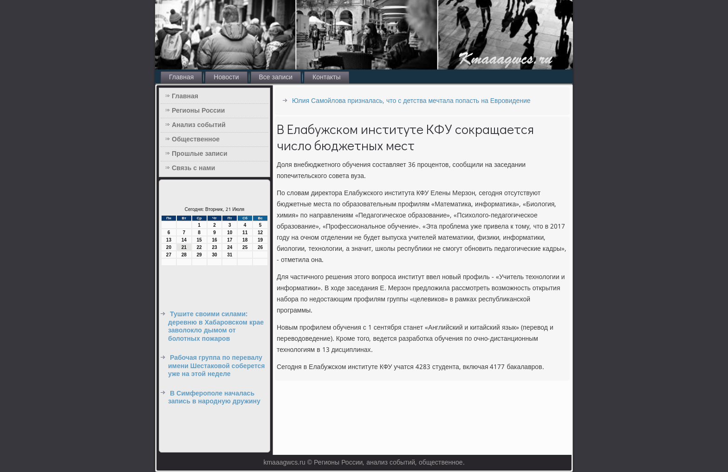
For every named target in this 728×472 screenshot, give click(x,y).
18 (244, 239)
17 (229, 239)
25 (244, 247)
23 (214, 247)
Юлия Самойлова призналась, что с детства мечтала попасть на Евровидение (411, 101)
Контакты (326, 77)
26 (260, 247)
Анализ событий (199, 125)
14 (184, 239)
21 (184, 247)
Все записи (276, 77)
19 (260, 239)
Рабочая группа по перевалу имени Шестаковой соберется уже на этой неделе (216, 366)
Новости (226, 77)
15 (199, 239)
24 (229, 247)
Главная (181, 77)
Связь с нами (193, 168)
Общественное (196, 139)
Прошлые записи (200, 153)
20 (168, 247)
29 (199, 254)
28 (184, 254)
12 (260, 232)
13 (168, 239)
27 (168, 254)
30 (214, 254)
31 (229, 254)
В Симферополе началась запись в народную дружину (214, 398)
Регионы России (198, 110)
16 (214, 239)
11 (244, 232)
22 (199, 247)
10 (229, 232)
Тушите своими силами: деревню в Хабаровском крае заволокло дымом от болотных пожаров (216, 326)
